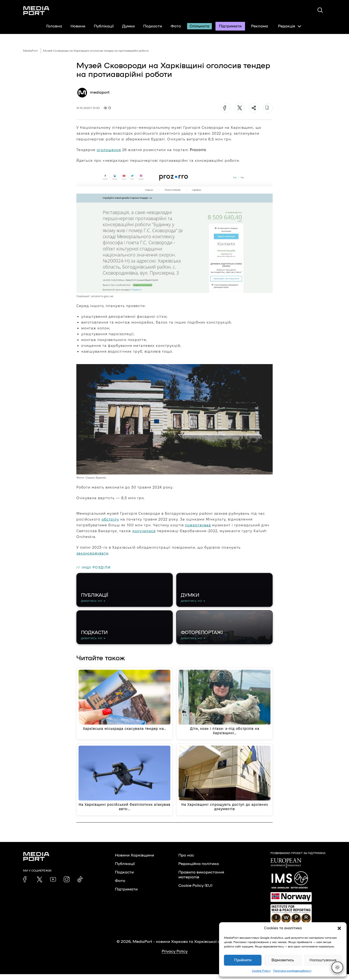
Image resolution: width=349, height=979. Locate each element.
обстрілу (110, 519)
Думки (128, 26)
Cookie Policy (261, 970)
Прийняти (243, 960)
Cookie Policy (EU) (195, 890)
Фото (176, 26)
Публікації (104, 26)
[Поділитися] (254, 108)
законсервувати (92, 553)
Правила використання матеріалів (201, 879)
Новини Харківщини (134, 860)
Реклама (259, 26)
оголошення (109, 150)
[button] (339, 928)
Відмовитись (282, 960)
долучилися (144, 531)
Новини (78, 26)
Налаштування (322, 960)
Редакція (289, 26)
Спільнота (199, 26)
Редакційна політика (198, 869)
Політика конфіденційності (292, 970)
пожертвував (198, 525)
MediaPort (30, 50)
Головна (54, 26)
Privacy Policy (175, 956)
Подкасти (152, 26)
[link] (26, 884)
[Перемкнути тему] (337, 967)
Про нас (186, 860)
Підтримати (230, 26)
